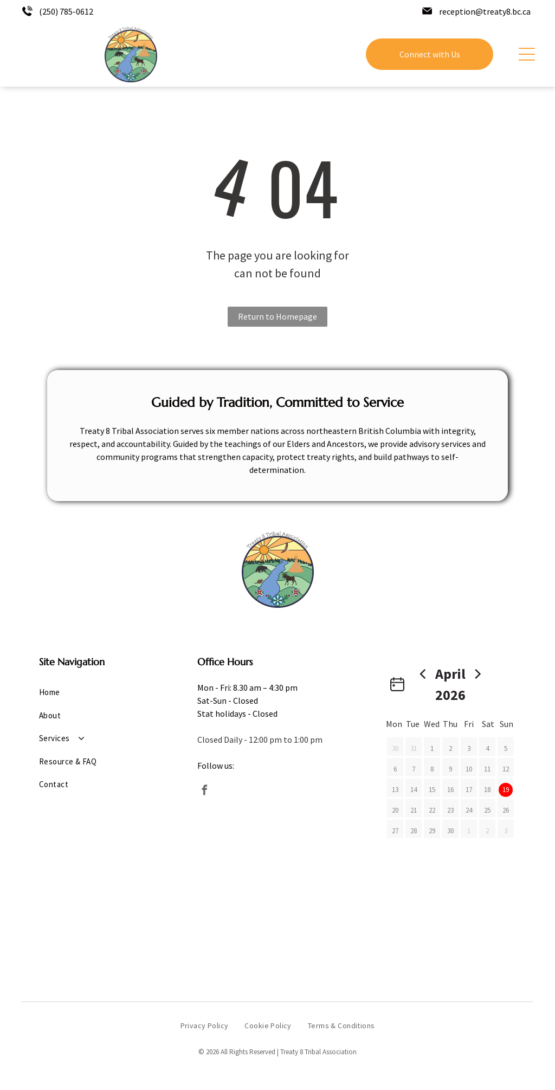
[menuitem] (94, 692)
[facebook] (204, 792)
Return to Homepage (277, 316)
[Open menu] (527, 54)
